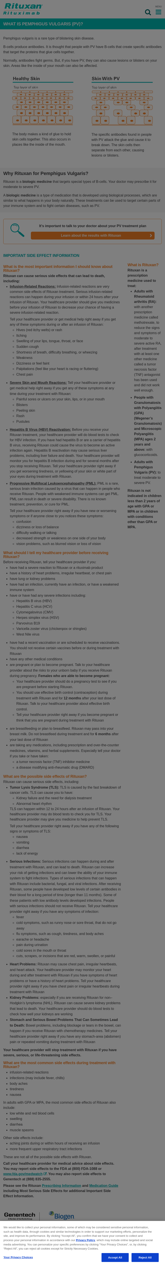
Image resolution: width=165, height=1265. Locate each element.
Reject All (145, 1259)
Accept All (115, 1259)
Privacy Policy (85, 1242)
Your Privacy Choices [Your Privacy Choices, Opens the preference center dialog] (18, 1259)
